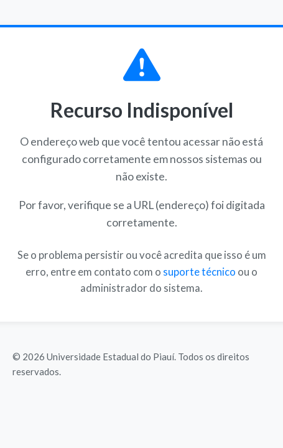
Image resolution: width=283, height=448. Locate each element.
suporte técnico (199, 272)
